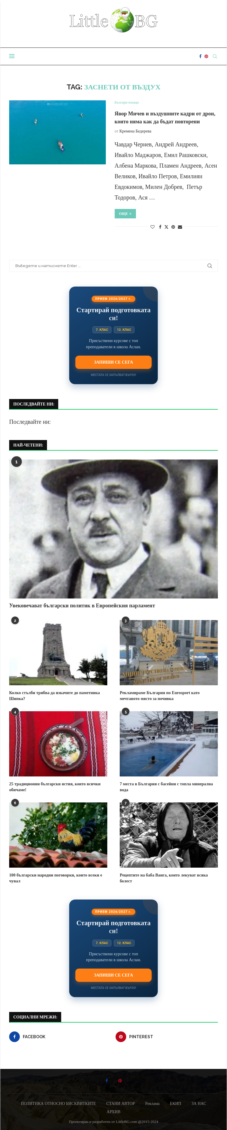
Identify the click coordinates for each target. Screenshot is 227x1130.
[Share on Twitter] (166, 227)
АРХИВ (113, 1111)
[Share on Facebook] (160, 227)
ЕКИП (175, 1103)
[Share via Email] (180, 227)
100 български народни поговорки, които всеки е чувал (55, 878)
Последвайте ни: (30, 421)
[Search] (215, 56)
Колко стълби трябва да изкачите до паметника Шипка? (53, 696)
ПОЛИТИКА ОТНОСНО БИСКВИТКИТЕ (58, 1103)
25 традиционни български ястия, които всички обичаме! (54, 787)
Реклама (152, 1103)
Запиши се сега (113, 362)
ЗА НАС (199, 1103)
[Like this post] (152, 227)
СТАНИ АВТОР (120, 1103)
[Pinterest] (206, 56)
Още (125, 214)
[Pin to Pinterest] (173, 227)
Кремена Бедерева (135, 131)
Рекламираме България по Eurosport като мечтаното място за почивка (159, 696)
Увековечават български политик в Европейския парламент (82, 606)
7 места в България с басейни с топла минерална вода (165, 787)
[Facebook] (200, 56)
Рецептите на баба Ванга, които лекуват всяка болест (163, 878)
